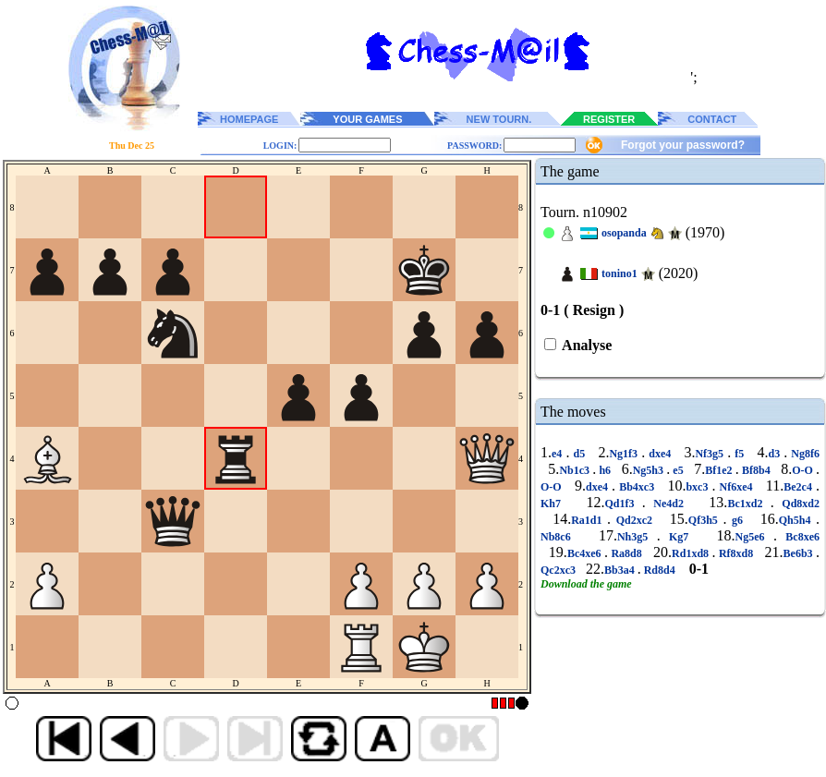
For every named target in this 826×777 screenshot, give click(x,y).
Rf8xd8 (736, 553)
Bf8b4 (756, 470)
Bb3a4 (621, 570)
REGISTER (609, 119)
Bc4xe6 (585, 553)
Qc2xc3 (559, 570)
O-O (804, 470)
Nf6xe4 (736, 486)
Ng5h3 (650, 470)
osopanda (624, 232)
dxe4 (659, 453)
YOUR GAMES (367, 119)
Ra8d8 (626, 553)
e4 (558, 453)
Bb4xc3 (636, 486)
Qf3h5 (705, 520)
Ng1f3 (625, 453)
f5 (739, 453)
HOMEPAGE (249, 119)
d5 (579, 453)
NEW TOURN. (499, 119)
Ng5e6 (754, 536)
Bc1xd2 (748, 503)
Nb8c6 (560, 536)
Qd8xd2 (797, 503)
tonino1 (619, 273)
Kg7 (679, 536)
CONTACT (711, 119)
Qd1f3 (622, 503)
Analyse (585, 345)
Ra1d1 (589, 520)
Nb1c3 (575, 470)
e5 (678, 470)
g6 (736, 520)
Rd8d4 (659, 570)
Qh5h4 (797, 520)
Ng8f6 (803, 453)
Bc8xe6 (798, 536)
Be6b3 (799, 553)
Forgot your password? (683, 145)
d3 (776, 453)
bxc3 (698, 486)
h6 (604, 470)
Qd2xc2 (634, 520)
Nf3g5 (711, 453)
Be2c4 (799, 486)
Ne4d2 (669, 503)
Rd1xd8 (691, 553)
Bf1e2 (720, 470)
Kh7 (554, 503)
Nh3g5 (637, 536)
